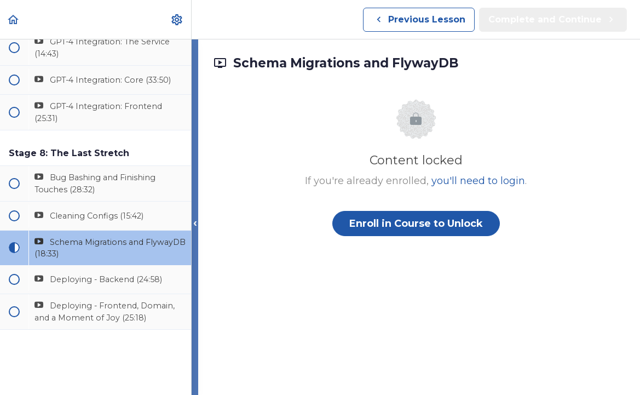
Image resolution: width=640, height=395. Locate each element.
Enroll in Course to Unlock (416, 223)
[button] (13, 19)
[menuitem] (177, 19)
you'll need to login (478, 181)
